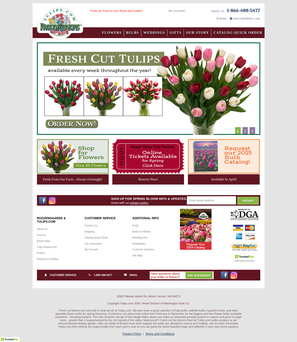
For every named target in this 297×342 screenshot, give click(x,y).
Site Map (137, 255)
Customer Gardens (143, 249)
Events (41, 252)
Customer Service (63, 275)
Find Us (41, 235)
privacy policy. (139, 203)
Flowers (112, 32)
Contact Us (91, 225)
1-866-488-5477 (103, 275)
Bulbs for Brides (141, 231)
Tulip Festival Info (47, 247)
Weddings (154, 32)
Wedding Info (140, 237)
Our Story (197, 32)
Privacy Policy (132, 334)
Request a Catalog (47, 258)
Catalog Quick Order (237, 32)
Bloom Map (43, 241)
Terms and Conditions (159, 334)
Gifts (176, 32)
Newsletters (139, 243)
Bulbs (132, 32)
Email (133, 275)
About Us (42, 229)
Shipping (90, 231)
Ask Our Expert (199, 275)
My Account (176, 10)
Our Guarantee (93, 243)
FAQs (135, 225)
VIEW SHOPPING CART (246, 18)
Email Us (217, 11)
